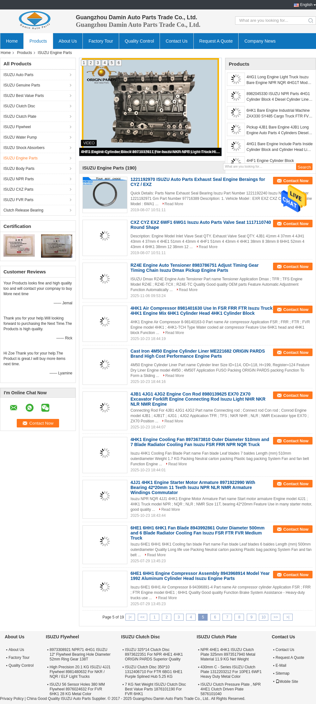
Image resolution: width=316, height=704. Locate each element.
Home (12, 41)
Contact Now (295, 180)
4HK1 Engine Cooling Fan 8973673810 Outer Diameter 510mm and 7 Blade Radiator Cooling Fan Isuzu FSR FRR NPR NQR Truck (200, 442)
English (306, 5)
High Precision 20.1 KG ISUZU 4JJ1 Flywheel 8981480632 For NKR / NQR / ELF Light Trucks (80, 672)
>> (275, 617)
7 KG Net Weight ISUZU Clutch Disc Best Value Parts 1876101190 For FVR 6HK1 (155, 689)
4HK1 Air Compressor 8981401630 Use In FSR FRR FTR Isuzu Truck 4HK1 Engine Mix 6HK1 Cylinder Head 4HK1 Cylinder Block (201, 311)
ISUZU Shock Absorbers (24, 148)
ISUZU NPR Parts (18, 179)
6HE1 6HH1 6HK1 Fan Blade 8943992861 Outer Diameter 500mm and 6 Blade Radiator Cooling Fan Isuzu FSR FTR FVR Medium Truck (197, 532)
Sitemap (282, 673)
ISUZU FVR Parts (18, 200)
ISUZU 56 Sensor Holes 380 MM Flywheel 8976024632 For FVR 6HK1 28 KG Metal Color (77, 689)
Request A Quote (216, 41)
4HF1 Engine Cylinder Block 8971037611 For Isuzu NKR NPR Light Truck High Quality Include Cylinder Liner (151, 152)
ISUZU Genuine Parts (21, 85)
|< (130, 617)
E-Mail (281, 665)
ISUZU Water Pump (20, 137)
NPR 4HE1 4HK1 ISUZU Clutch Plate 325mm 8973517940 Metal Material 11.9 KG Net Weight (228, 654)
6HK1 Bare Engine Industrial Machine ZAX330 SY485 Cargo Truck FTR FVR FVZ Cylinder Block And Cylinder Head (279, 113)
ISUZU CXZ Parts (18, 189)
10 (263, 617)
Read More (174, 204)
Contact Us (176, 41)
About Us (68, 41)
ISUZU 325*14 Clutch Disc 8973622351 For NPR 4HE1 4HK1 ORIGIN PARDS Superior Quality (154, 654)
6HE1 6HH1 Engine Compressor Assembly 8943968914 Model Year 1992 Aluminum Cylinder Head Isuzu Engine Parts (200, 576)
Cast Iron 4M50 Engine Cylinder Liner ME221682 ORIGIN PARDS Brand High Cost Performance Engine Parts (198, 354)
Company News (260, 41)
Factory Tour (100, 41)
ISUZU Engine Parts (20, 158)
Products (38, 41)
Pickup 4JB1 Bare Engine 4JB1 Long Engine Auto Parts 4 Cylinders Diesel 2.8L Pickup (277, 130)
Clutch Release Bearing (23, 210)
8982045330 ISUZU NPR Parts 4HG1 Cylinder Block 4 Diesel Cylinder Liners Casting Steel (279, 97)
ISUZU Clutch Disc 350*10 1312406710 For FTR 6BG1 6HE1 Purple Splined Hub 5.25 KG (153, 672)
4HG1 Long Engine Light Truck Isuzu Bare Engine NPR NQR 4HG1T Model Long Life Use (278, 80)
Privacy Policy (12, 698)
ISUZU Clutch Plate (19, 116)
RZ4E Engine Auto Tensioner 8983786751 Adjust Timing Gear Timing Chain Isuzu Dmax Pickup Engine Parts (194, 268)
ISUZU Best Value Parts (23, 95)
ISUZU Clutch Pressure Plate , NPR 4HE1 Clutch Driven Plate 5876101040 (231, 689)
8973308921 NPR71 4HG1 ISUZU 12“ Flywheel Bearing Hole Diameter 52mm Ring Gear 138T (80, 654)
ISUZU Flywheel (17, 127)
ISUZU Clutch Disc (19, 106)
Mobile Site (287, 681)
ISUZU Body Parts (18, 168)
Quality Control (139, 41)
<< (142, 617)
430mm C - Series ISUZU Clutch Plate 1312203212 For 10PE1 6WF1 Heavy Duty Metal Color (231, 672)
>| (287, 617)
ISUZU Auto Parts (18, 75)
